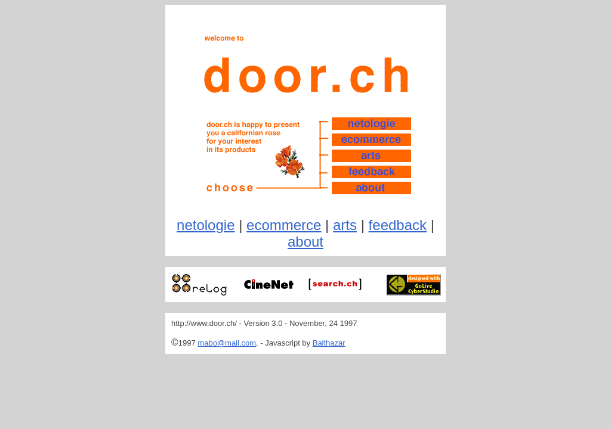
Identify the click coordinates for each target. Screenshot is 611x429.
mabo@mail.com (227, 342)
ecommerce (283, 225)
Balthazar (329, 342)
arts (345, 225)
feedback (398, 225)
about (305, 242)
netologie (205, 225)
